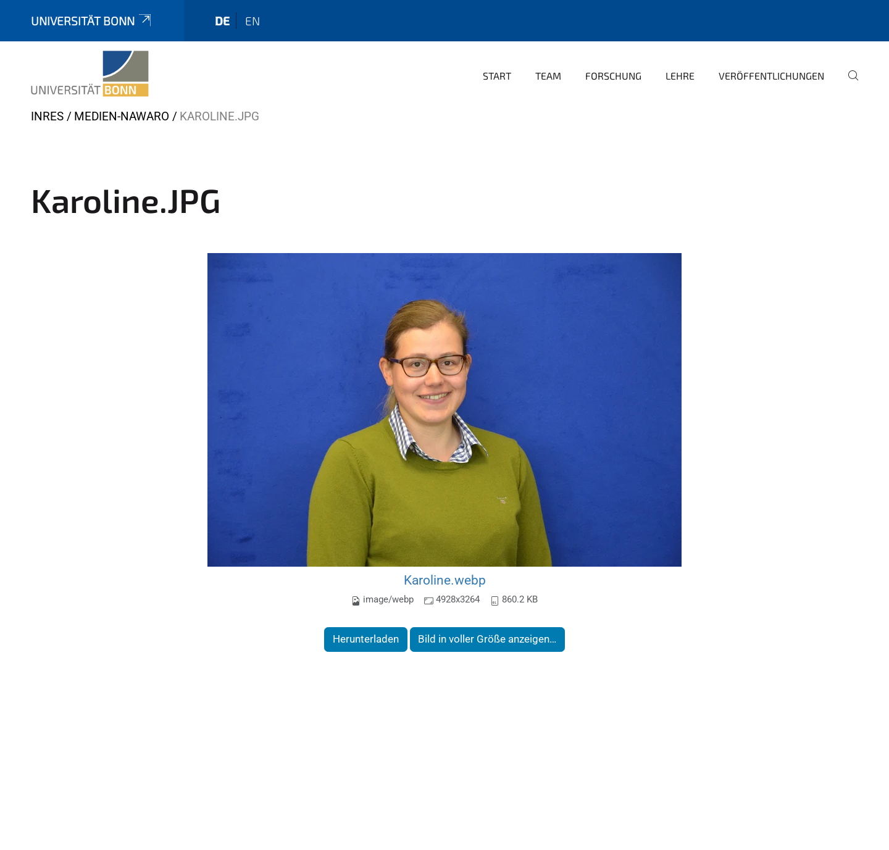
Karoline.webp (445, 580)
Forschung (613, 75)
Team (548, 75)
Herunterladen (366, 639)
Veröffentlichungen (771, 75)
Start (497, 75)
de (222, 21)
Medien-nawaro (121, 116)
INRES (47, 116)
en (252, 21)
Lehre (680, 75)
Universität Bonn (92, 21)
